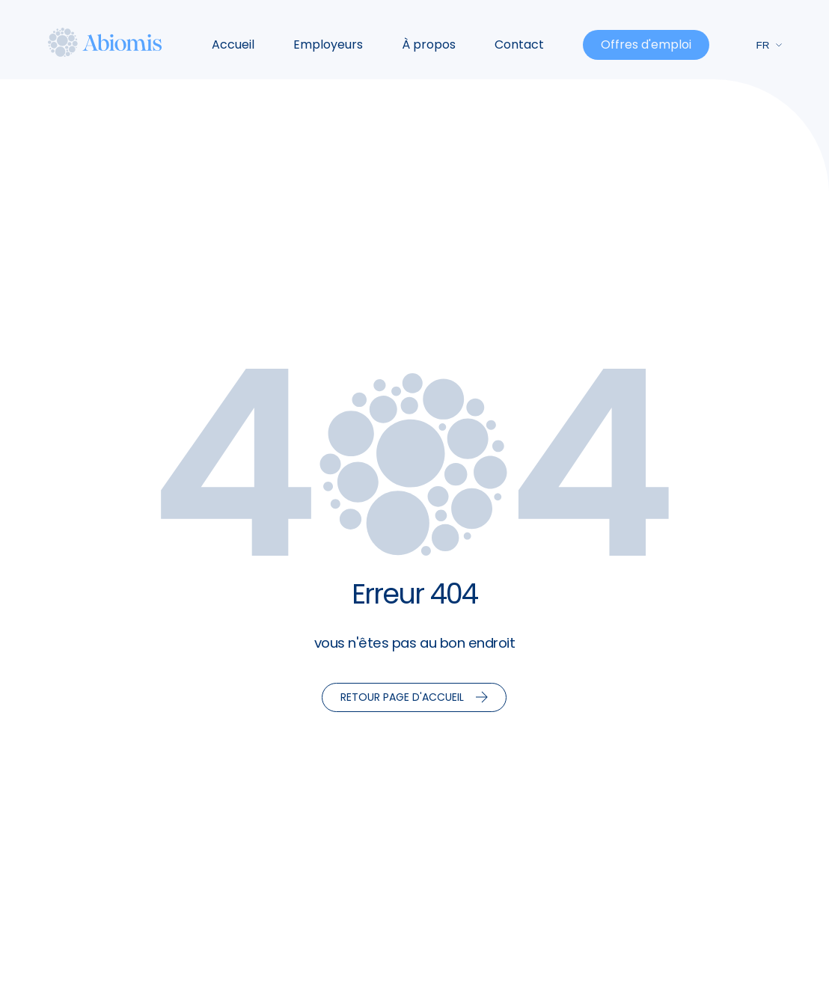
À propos (429, 44)
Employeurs (328, 44)
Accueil (233, 44)
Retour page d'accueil (414, 697)
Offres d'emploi (646, 44)
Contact (519, 44)
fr (769, 45)
